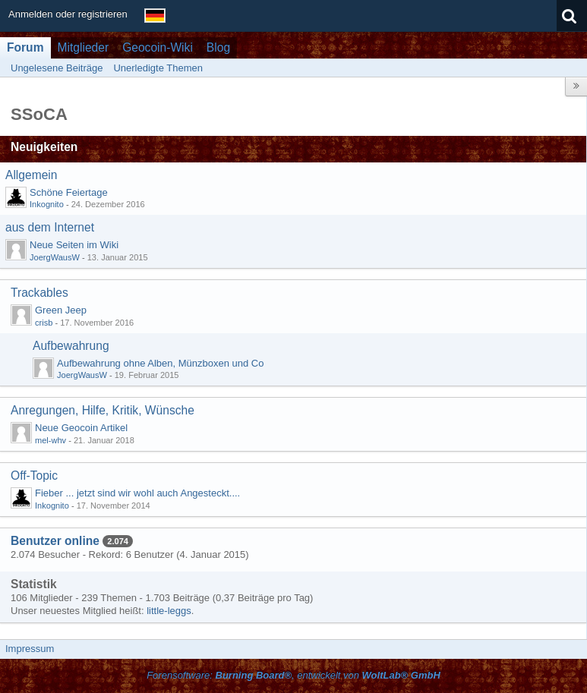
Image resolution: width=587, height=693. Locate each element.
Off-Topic (34, 475)
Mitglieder (83, 47)
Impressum (29, 648)
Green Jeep (61, 310)
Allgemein (31, 175)
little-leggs (169, 610)
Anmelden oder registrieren (68, 14)
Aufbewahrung (71, 345)
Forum (25, 47)
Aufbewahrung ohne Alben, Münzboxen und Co (160, 363)
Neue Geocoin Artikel (81, 427)
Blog (218, 47)
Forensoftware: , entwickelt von (293, 675)
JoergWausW (55, 257)
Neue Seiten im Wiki (74, 244)
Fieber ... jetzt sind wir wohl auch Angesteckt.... (137, 493)
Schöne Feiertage (69, 192)
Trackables (39, 292)
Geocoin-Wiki (157, 47)
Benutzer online (55, 540)
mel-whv (50, 440)
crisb (43, 322)
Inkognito (47, 204)
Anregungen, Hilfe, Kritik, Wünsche (102, 410)
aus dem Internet (49, 227)
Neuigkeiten (44, 146)
